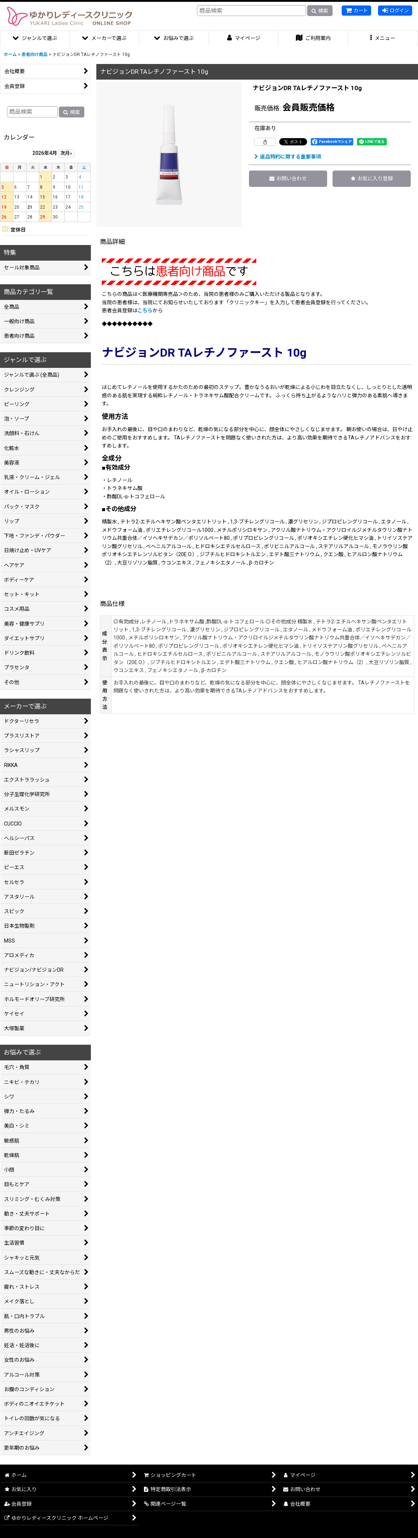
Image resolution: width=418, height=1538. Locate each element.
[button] (383, 38)
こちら (145, 310)
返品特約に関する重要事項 (287, 157)
